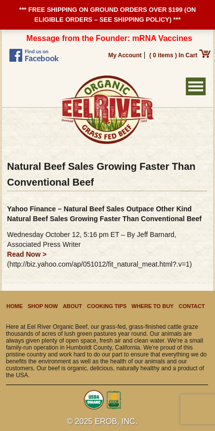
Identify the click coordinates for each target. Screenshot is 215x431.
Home (14, 306)
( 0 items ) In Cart (180, 55)
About (72, 306)
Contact (191, 306)
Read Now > (26, 254)
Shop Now (43, 306)
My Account (125, 55)
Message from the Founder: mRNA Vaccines (109, 38)
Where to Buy (152, 306)
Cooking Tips (107, 306)
